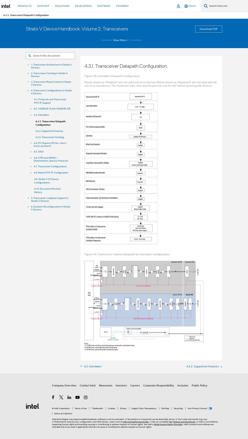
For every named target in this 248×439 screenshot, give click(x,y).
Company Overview (64, 385)
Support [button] (43, 6)
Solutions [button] (62, 6)
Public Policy (199, 385)
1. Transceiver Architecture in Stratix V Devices (51, 66)
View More (121, 40)
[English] (190, 6)
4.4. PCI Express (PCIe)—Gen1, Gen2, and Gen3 (50, 144)
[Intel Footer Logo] (33, 406)
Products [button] (25, 6)
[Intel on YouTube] (77, 398)
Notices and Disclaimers (184, 421)
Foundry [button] (122, 6)
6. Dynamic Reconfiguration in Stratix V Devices (50, 208)
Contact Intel (88, 385)
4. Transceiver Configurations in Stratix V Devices (51, 92)
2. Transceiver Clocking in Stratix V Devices (49, 75)
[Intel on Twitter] (61, 398)
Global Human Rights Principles (168, 424)
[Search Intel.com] (228, 6)
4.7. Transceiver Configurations (50, 166)
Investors (121, 385)
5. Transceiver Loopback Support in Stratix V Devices (49, 199)
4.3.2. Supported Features (49, 131)
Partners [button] (104, 6)
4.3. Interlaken (41, 114)
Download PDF (209, 29)
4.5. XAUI (39, 151)
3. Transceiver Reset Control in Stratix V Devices (51, 83)
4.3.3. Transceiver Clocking (49, 137)
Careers (135, 385)
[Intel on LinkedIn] (69, 398)
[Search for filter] (50, 55)
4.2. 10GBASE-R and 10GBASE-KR (52, 108)
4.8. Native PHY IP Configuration (51, 172)
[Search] (206, 6)
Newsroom (105, 385)
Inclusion (182, 385)
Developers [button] (83, 6)
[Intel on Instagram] (86, 398)
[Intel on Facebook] (53, 398)
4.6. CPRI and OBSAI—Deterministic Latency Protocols (51, 159)
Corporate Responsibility (158, 385)
